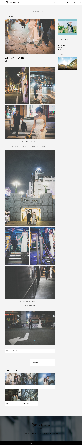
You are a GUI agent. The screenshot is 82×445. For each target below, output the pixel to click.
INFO (42, 2)
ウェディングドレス (10, 350)
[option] (67, 63)
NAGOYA (60, 42)
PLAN (48, 2)
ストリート (16, 350)
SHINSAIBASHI (61, 49)
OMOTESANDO (61, 45)
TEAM (54, 2)
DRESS (73, 2)
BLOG (60, 2)
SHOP (66, 2)
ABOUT (35, 2)
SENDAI (60, 47)
